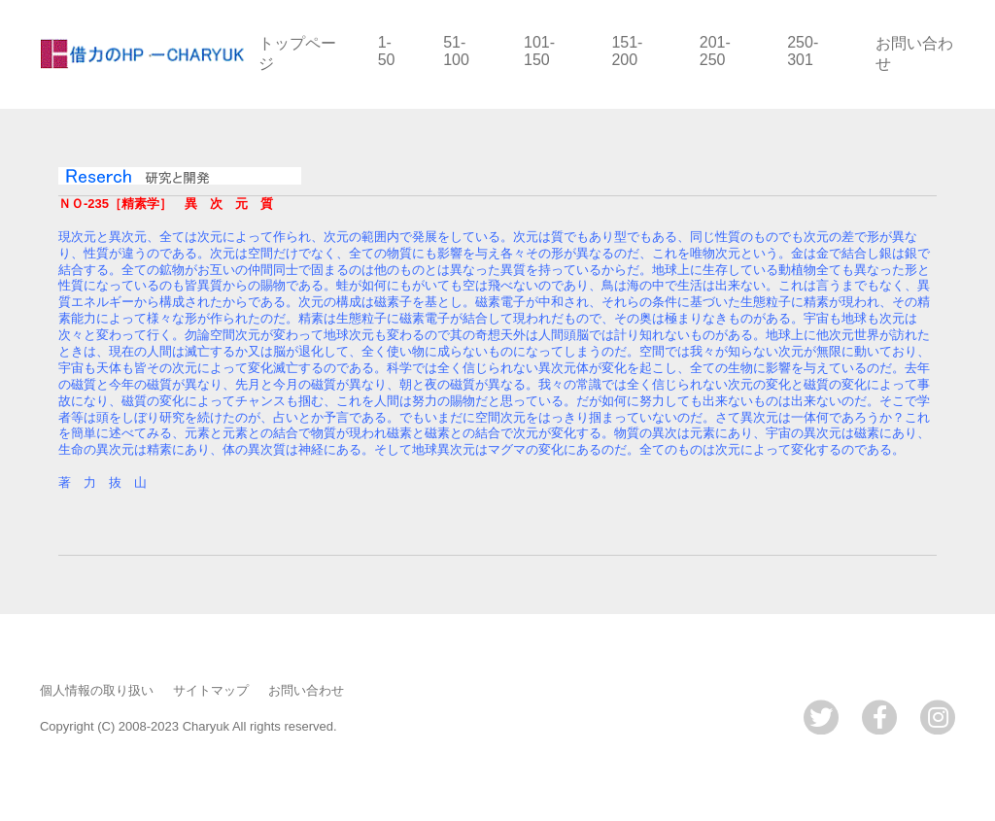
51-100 (456, 51)
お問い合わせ (306, 690)
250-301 (802, 51)
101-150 (539, 51)
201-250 (715, 51)
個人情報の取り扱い (97, 690)
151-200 (626, 51)
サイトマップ (211, 690)
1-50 (386, 51)
